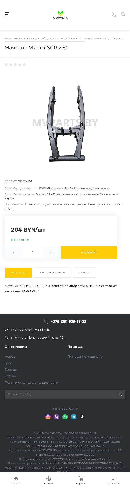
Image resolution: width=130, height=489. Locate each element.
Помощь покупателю (84, 356)
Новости (12, 356)
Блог (8, 363)
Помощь (75, 347)
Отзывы (11, 376)
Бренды (11, 369)
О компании (16, 347)
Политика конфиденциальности (31, 383)
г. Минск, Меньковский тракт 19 (37, 338)
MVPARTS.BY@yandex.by (31, 330)
